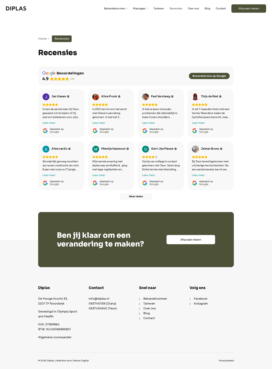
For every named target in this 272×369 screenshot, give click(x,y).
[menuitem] (117, 8)
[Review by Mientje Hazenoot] (115, 148)
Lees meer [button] (49, 122)
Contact (221, 8)
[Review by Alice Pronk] (110, 96)
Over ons (193, 8)
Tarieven (158, 8)
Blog (207, 8)
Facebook (200, 299)
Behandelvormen (116, 8)
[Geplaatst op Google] (53, 130)
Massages (140, 8)
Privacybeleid (226, 360)
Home (42, 38)
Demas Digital (81, 360)
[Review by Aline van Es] (61, 148)
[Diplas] (16, 8)
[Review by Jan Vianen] (60, 96)
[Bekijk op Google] (45, 96)
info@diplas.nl (99, 299)
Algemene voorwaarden (54, 337)
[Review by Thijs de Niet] (211, 96)
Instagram (201, 303)
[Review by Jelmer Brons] (211, 148)
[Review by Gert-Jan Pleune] (164, 148)
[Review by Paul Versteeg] (162, 96)
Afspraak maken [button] (190, 239)
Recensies (175, 8)
